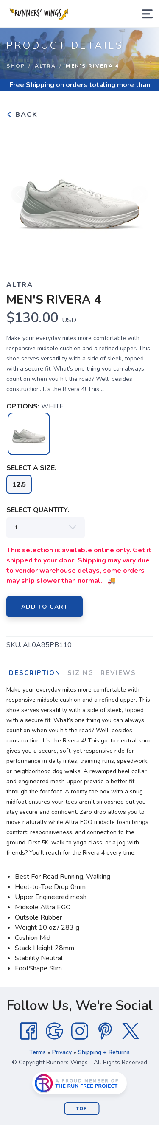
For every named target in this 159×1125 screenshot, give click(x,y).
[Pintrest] (105, 1031)
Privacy (62, 1052)
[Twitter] (130, 1031)
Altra (45, 65)
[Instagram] (79, 1031)
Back (22, 114)
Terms (37, 1052)
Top (81, 1108)
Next (139, 194)
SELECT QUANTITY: (37, 510)
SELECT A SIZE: (31, 467)
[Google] (54, 1031)
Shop (15, 65)
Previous (19, 194)
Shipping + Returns (104, 1052)
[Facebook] (29, 1031)
